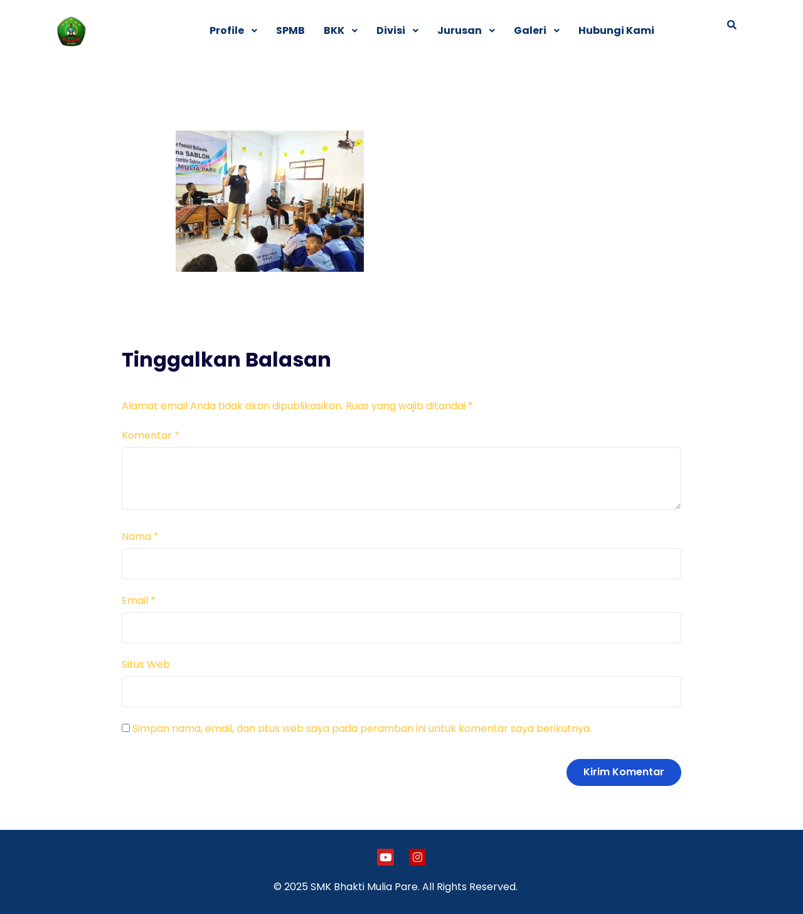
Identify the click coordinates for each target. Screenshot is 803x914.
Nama (140, 536)
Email (139, 600)
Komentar (150, 435)
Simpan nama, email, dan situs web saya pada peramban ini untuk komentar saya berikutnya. (362, 728)
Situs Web (146, 664)
